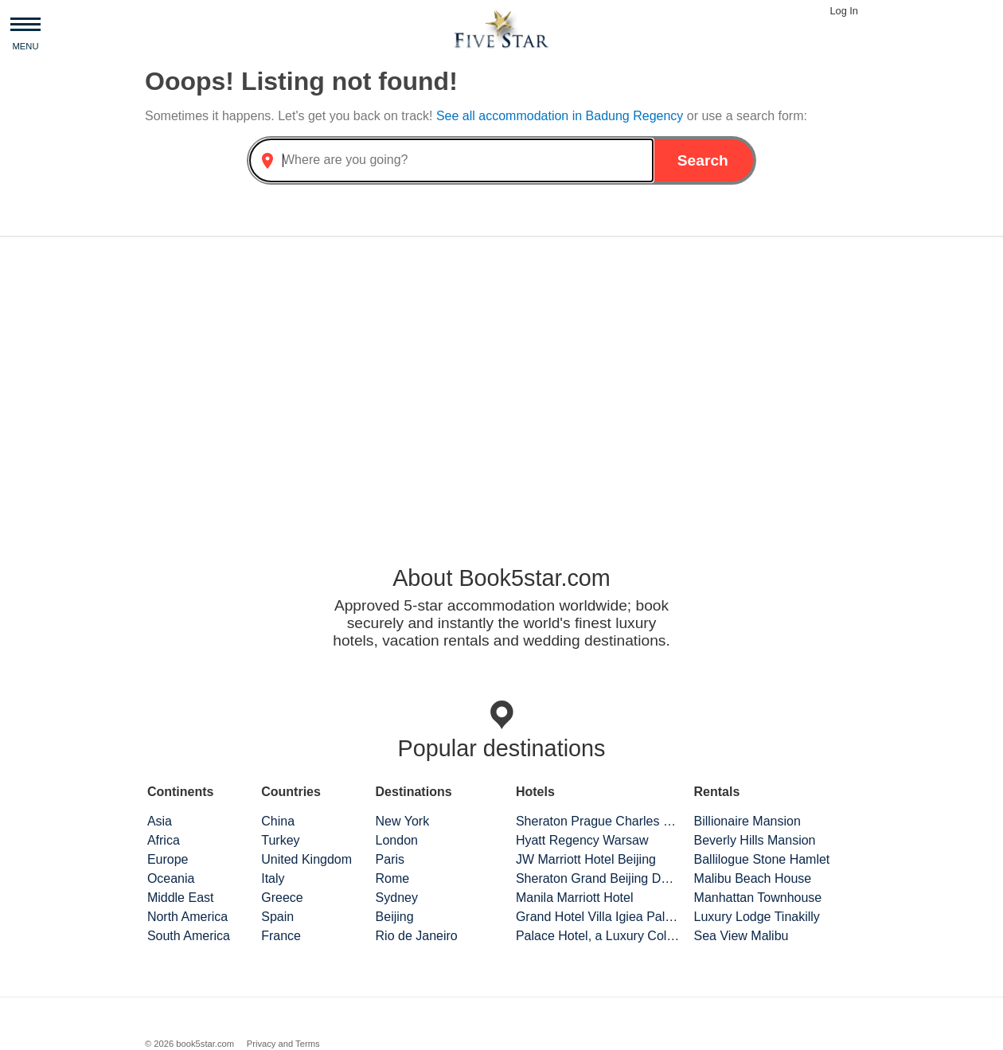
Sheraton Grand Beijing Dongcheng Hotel (598, 878)
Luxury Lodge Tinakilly (757, 916)
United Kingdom (306, 859)
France (281, 936)
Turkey (280, 840)
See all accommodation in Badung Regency (561, 116)
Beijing (395, 916)
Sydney (397, 897)
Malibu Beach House (753, 878)
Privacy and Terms (283, 1043)
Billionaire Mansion (747, 821)
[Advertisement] (501, 374)
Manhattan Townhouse (758, 897)
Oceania (171, 878)
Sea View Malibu (741, 936)
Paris (390, 859)
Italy (272, 878)
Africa (163, 840)
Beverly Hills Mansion (755, 840)
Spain (277, 916)
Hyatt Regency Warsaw (582, 840)
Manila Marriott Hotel (575, 897)
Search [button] (702, 160)
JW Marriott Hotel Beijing (586, 859)
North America (187, 916)
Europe (168, 859)
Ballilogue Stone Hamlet (762, 859)
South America (188, 936)
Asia (159, 821)
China (278, 821)
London (397, 840)
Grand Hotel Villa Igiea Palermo (598, 916)
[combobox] (451, 160)
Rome (393, 878)
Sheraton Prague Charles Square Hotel (598, 821)
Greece (281, 897)
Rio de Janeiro (417, 936)
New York (403, 821)
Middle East (180, 897)
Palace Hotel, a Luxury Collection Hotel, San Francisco (598, 936)
